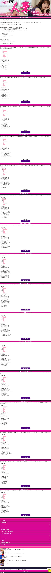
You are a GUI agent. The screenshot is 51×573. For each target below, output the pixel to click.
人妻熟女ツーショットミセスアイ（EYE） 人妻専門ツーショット (25, 571)
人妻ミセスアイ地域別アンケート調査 (6, 533)
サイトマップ (3, 544)
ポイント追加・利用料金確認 (5, 529)
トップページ (3, 520)
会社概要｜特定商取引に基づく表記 (5, 542)
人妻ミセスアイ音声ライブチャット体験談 (7, 531)
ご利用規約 (2, 540)
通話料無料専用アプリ (4, 522)
